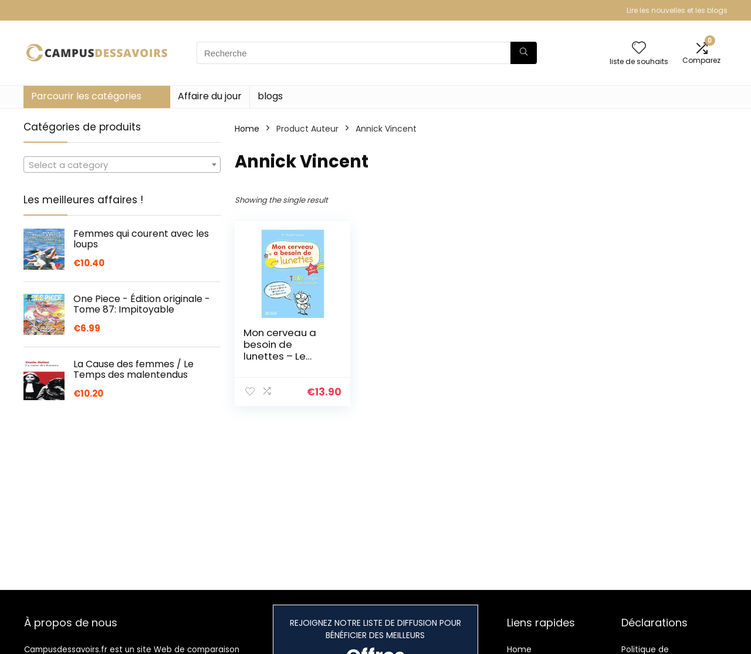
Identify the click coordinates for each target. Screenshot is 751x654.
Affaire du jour (210, 96)
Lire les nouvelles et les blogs (677, 10)
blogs (270, 96)
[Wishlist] (639, 48)
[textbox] (122, 165)
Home (247, 129)
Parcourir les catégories (86, 96)
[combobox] (122, 164)
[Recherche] (523, 53)
